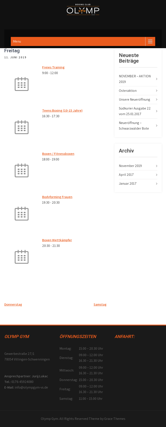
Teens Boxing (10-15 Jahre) (62, 110)
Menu (17, 41)
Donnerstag (13, 304)
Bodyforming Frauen (57, 197)
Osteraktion (128, 90)
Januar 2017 (128, 183)
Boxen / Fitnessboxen (58, 153)
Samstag (100, 304)
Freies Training (53, 67)
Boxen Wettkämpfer (57, 240)
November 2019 (130, 165)
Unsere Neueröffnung (134, 99)
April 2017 (126, 174)
